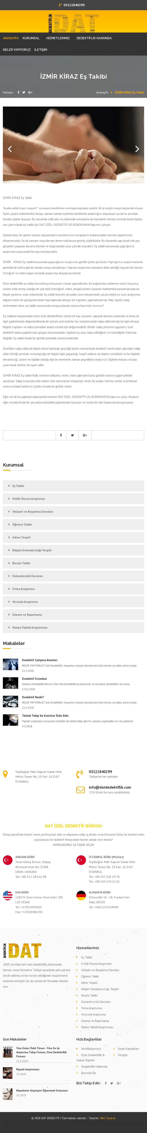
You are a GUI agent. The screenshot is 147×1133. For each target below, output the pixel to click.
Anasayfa (102, 92)
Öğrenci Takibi (22, 524)
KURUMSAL (31, 38)
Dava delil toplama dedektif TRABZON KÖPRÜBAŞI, (43, 1125)
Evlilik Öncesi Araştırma (28, 499)
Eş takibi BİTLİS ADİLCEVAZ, (22, 1123)
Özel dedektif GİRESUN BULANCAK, (14, 1121)
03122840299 (72, 5)
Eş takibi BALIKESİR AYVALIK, (45, 1123)
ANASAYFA (11, 38)
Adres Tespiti (21, 537)
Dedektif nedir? (33, 697)
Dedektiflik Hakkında (94, 1066)
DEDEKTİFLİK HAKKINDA (94, 38)
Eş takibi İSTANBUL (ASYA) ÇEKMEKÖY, (112, 1123)
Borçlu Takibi (21, 563)
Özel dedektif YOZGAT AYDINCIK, (123, 1121)
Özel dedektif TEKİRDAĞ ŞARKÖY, (41, 1121)
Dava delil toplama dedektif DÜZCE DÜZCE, (118, 1125)
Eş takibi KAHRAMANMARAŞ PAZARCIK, (72, 1123)
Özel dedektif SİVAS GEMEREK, (95, 1121)
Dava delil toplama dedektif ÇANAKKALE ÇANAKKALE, (21, 1125)
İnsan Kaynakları (128, 1049)
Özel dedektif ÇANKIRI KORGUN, (81, 1121)
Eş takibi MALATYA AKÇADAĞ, (58, 1123)
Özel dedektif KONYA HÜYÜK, (136, 1121)
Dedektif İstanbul (34, 679)
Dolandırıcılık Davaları (27, 576)
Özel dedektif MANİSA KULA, (27, 1121)
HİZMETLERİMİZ (58, 38)
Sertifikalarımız (91, 1049)
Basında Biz (88, 1073)
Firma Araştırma (23, 589)
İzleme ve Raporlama (27, 614)
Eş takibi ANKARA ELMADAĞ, (126, 1123)
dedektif (4, 1121)
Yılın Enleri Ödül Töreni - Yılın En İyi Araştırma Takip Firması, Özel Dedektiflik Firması (41, 1052)
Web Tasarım (108, 1118)
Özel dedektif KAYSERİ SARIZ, (54, 1121)
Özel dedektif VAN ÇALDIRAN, (68, 1121)
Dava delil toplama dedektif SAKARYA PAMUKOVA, (37, 1126)
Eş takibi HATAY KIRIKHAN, (34, 1123)
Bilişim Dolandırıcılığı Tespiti (31, 550)
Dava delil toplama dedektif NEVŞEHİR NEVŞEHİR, (99, 1125)
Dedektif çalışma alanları (39, 660)
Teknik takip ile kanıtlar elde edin (45, 715)
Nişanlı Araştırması (27, 1069)
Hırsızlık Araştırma (25, 602)
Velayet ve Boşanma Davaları (32, 511)
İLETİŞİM (40, 50)
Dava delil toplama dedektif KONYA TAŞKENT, (80, 1125)
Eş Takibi (18, 486)
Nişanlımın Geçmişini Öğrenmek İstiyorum (42, 1090)
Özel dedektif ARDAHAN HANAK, (108, 1121)
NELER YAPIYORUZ (17, 50)
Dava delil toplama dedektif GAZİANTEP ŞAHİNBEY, (17, 1126)
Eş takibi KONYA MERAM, (99, 1123)
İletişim (123, 1055)
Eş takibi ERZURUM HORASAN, (87, 1123)
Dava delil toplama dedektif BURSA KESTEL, (62, 1125)
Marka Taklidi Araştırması (29, 627)
